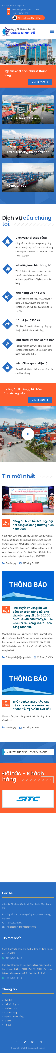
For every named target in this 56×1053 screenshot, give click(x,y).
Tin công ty (11, 563)
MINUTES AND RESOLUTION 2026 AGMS (27, 752)
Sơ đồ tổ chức (10, 1008)
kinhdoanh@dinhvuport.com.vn (19, 926)
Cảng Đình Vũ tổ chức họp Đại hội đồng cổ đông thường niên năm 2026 (33, 525)
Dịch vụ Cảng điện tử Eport (27, 17)
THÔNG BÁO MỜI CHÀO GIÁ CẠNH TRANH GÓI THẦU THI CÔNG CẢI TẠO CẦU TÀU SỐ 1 (32, 705)
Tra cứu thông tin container (28, 152)
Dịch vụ (7, 1020)
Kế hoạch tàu (16, 186)
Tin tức (7, 1024)
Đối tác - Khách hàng (14, 1016)
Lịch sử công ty (11, 1004)
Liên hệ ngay (40, 81)
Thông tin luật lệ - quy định (18, 657)
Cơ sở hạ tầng (10, 1012)
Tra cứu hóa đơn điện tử (25, 118)
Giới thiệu (8, 1000)
